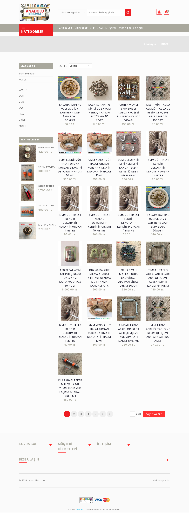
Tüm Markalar (27, 75)
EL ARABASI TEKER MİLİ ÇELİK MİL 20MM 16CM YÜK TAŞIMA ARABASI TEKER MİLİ (70, 389)
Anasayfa (150, 45)
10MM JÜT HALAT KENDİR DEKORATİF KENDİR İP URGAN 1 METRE (70, 224)
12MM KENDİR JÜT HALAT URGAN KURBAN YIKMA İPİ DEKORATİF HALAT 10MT (99, 334)
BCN (21, 97)
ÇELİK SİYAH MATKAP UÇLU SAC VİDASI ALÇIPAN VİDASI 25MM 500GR (128, 279)
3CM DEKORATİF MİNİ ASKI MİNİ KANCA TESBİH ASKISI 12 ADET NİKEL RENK (129, 169)
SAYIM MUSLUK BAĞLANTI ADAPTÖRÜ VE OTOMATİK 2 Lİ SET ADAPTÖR (47, 168)
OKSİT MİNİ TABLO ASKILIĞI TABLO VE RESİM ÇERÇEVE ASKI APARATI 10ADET (158, 114)
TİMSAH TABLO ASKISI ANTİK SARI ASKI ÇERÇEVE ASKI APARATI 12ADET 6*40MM (158, 279)
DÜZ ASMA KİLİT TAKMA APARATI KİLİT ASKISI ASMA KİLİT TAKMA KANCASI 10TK (99, 279)
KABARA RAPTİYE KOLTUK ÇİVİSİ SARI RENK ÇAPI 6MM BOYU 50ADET (158, 224)
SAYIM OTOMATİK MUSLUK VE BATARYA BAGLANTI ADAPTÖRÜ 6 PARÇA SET (47, 206)
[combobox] (72, 12)
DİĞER (165, 45)
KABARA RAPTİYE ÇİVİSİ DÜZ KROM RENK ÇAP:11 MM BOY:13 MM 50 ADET (99, 114)
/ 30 (138, 415)
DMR (21, 103)
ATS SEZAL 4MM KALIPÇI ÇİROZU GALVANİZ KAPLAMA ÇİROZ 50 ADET (70, 279)
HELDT (22, 115)
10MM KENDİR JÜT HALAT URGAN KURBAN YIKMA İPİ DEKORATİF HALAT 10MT (99, 169)
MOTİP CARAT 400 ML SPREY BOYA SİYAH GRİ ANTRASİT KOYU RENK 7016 (47, 226)
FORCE (23, 81)
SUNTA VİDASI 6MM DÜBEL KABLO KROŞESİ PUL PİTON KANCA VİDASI (129, 114)
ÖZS (21, 109)
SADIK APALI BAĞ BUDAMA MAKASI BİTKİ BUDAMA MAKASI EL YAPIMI (47, 187)
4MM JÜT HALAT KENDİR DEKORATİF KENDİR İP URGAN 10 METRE (99, 224)
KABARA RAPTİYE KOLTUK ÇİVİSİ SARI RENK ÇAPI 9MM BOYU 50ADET (70, 114)
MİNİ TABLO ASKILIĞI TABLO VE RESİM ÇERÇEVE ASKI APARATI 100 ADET (158, 334)
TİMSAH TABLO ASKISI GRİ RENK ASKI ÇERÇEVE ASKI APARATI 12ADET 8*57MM (129, 334)
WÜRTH (23, 91)
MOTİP (23, 127)
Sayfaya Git (154, 415)
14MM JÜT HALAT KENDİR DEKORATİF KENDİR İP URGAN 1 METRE (157, 169)
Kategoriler (32, 31)
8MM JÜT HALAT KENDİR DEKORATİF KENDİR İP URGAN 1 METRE (128, 224)
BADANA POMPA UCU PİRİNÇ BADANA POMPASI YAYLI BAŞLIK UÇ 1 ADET (47, 148)
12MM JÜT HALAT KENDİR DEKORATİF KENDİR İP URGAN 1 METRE (70, 334)
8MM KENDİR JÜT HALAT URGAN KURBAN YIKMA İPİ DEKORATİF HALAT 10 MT (70, 169)
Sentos (79, 511)
